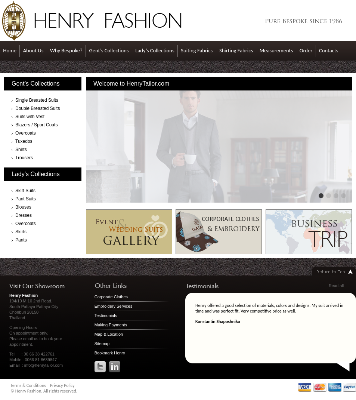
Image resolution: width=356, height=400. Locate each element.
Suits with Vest (29, 116)
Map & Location (109, 334)
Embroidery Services (113, 306)
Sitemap (102, 343)
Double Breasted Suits (37, 108)
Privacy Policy (62, 385)
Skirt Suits (25, 190)
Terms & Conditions (28, 385)
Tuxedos (23, 141)
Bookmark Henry (110, 353)
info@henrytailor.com (43, 365)
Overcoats (25, 133)
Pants (21, 240)
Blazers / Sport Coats (36, 124)
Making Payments (111, 325)
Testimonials (106, 315)
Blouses (23, 207)
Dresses (23, 215)
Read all (336, 285)
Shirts (21, 149)
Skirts (21, 231)
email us (30, 338)
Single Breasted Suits (36, 100)
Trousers (24, 157)
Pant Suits (25, 198)
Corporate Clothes (111, 297)
